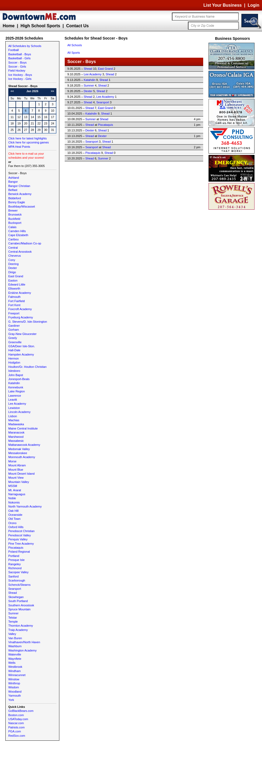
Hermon (13, 358)
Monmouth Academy (21, 457)
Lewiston (14, 407)
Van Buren (15, 638)
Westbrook (15, 666)
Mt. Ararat (14, 490)
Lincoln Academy (19, 411)
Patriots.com (16, 727)
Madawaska (16, 424)
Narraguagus (16, 494)
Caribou (13, 239)
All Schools (74, 45)
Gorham (13, 329)
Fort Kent (14, 305)
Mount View (16, 477)
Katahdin (14, 383)
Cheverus (14, 255)
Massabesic (16, 440)
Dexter (12, 268)
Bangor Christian (19, 186)
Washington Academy (22, 650)
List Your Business (222, 5)
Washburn (15, 646)
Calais (12, 227)
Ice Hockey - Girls (20, 78)
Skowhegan (16, 597)
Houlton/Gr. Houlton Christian (27, 366)
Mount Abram (17, 465)
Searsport (14, 588)
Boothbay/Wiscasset (21, 206)
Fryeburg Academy (20, 317)
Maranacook (16, 432)
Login (253, 5)
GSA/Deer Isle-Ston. (21, 346)
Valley (12, 633)
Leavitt (12, 399)
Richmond (15, 568)
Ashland (13, 177)
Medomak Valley (19, 449)
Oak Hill (13, 510)
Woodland (14, 691)
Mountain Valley (18, 481)
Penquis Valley (18, 539)
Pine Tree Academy (21, 543)
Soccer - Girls (17, 66)
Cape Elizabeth (18, 235)
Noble (12, 498)
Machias (13, 420)
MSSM (12, 485)
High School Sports (40, 26)
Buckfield (14, 218)
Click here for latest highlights (27, 138)
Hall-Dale (14, 350)
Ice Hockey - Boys (20, 74)
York (11, 699)
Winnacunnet (16, 675)
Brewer (13, 210)
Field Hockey (16, 70)
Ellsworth (14, 288)
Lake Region (16, 391)
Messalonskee (17, 453)
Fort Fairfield (16, 301)
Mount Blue (15, 469)
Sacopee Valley (18, 572)
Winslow (13, 679)
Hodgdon (14, 362)
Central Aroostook (20, 251)
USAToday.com (18, 719)
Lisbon (12, 416)
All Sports (73, 52)
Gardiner (14, 325)
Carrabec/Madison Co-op (24, 243)
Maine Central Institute (23, 428)
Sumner (13, 613)
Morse (12, 461)
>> (52, 91)
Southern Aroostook (21, 605)
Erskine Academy (19, 292)
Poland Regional (19, 551)
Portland (13, 555)
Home (8, 26)
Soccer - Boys (17, 62)
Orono (12, 523)
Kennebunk (15, 387)
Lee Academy (17, 403)
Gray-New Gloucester (22, 333)
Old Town (14, 518)
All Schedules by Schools (24, 46)
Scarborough (16, 580)
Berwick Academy (20, 194)
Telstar (12, 617)
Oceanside (15, 514)
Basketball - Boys (19, 54)
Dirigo (12, 272)
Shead (12, 592)
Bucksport (14, 222)
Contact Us (77, 26)
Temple (13, 621)
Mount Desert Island (21, 473)
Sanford (13, 576)
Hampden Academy (21, 354)
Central (13, 247)
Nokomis (14, 502)
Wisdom (13, 687)
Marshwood (16, 436)
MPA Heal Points (19, 146)
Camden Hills (17, 231)
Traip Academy (18, 629)
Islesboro (14, 370)
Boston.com (16, 715)
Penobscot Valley (19, 535)
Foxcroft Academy (20, 309)
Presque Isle (16, 559)
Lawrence (14, 395)
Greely (12, 337)
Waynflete (14, 658)
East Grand (15, 276)
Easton (12, 280)
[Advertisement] (232, 291)
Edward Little (16, 284)
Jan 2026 (32, 91)
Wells (12, 662)
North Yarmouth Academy (25, 506)
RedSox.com (16, 735)
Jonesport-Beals (19, 379)
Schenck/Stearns (19, 584)
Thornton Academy (20, 625)
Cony (11, 260)
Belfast (12, 190)
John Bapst (15, 375)
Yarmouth (14, 695)
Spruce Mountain (19, 609)
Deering (13, 264)
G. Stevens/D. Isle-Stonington (27, 321)
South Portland (18, 601)
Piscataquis (15, 547)
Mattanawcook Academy (24, 444)
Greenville (15, 342)
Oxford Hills (16, 527)
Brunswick (15, 214)
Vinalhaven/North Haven (24, 642)
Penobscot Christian (21, 531)
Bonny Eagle (16, 202)
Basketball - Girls (19, 58)
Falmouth (14, 296)
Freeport (14, 313)
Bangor (13, 181)
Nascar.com (16, 723)
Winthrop (14, 683)
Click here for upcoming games (28, 142)
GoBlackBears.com (20, 710)
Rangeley (14, 564)
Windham (14, 671)
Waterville (14, 654)
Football (13, 50)
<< (12, 91)
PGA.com (14, 731)
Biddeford (14, 198)
